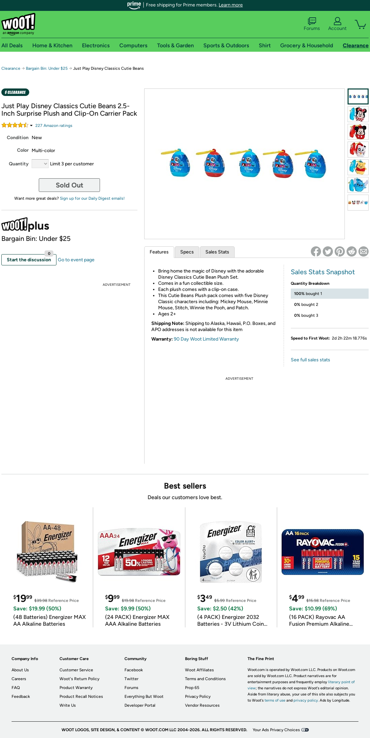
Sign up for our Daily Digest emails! (92, 198)
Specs (187, 252)
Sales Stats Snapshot (323, 272)
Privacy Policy (198, 696)
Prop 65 (192, 687)
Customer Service (76, 670)
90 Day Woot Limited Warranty (206, 339)
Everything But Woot (144, 696)
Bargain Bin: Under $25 (47, 68)
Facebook (133, 670)
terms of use (275, 700)
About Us (20, 670)
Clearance (10, 68)
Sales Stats (217, 252)
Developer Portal (139, 705)
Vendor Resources (202, 705)
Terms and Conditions (205, 678)
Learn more (231, 5)
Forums (312, 24)
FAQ (16, 687)
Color (23, 150)
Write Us (68, 705)
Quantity (19, 164)
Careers (19, 678)
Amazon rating (53, 125)
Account (337, 24)
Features (159, 252)
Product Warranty (76, 687)
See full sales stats (310, 360)
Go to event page (76, 260)
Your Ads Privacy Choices (276, 729)
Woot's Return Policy (79, 678)
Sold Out (69, 185)
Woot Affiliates (199, 670)
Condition (18, 138)
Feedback (21, 696)
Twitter (131, 678)
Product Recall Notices (81, 696)
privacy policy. (306, 700)
